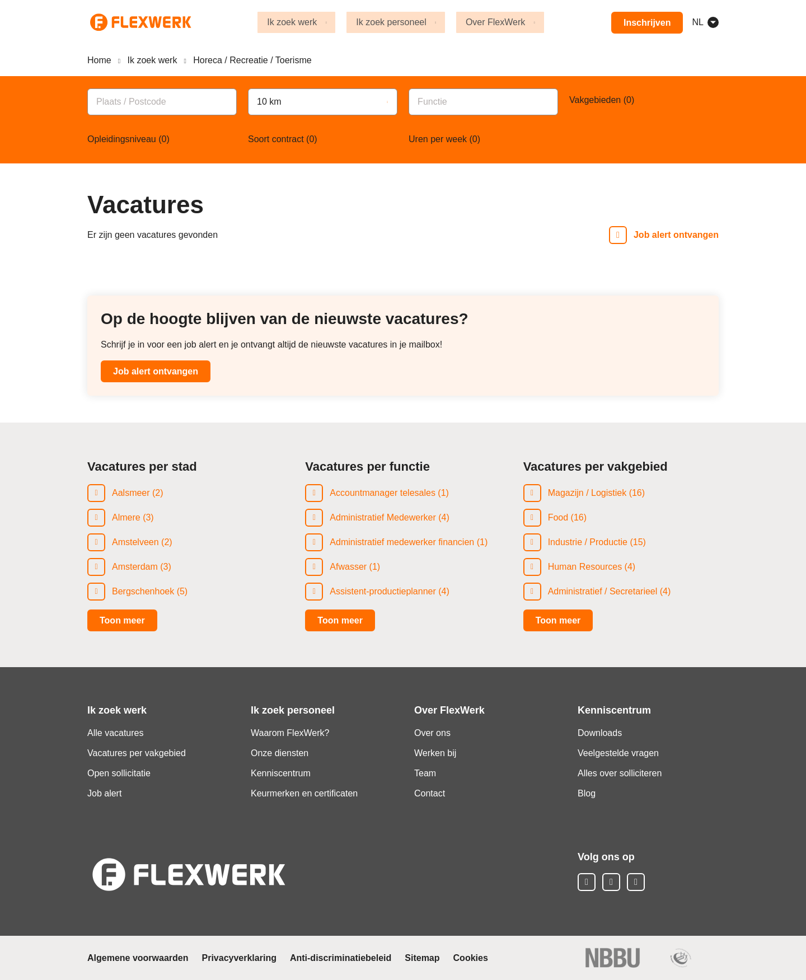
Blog (587, 793)
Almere (126, 517)
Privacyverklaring (239, 958)
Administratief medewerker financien (402, 542)
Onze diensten (279, 753)
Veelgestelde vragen (618, 753)
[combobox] (162, 100)
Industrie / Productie (587, 542)
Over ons (432, 733)
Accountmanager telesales (382, 493)
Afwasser (348, 566)
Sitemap (422, 958)
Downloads (600, 733)
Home (99, 60)
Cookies (470, 958)
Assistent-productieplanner (382, 591)
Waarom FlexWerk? (290, 733)
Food (558, 517)
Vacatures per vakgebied (136, 753)
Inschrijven (646, 22)
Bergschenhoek (143, 591)
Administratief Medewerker (382, 517)
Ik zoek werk (152, 60)
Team (425, 773)
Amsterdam (135, 566)
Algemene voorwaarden (138, 958)
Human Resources (585, 566)
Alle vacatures (115, 733)
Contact (429, 793)
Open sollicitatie (119, 773)
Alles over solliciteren (620, 773)
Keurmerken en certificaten (304, 793)
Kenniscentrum (281, 773)
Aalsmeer (131, 493)
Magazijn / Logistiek (587, 493)
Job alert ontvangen (155, 371)
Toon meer (122, 620)
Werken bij (435, 753)
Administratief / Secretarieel (603, 591)
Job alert (104, 793)
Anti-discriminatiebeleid (340, 958)
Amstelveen (135, 542)
